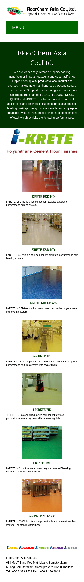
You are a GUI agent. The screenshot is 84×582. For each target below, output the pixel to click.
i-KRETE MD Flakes (42, 303)
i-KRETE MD (42, 463)
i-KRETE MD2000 (42, 516)
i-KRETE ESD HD (42, 197)
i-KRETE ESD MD (42, 250)
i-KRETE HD (42, 410)
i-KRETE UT (42, 356)
